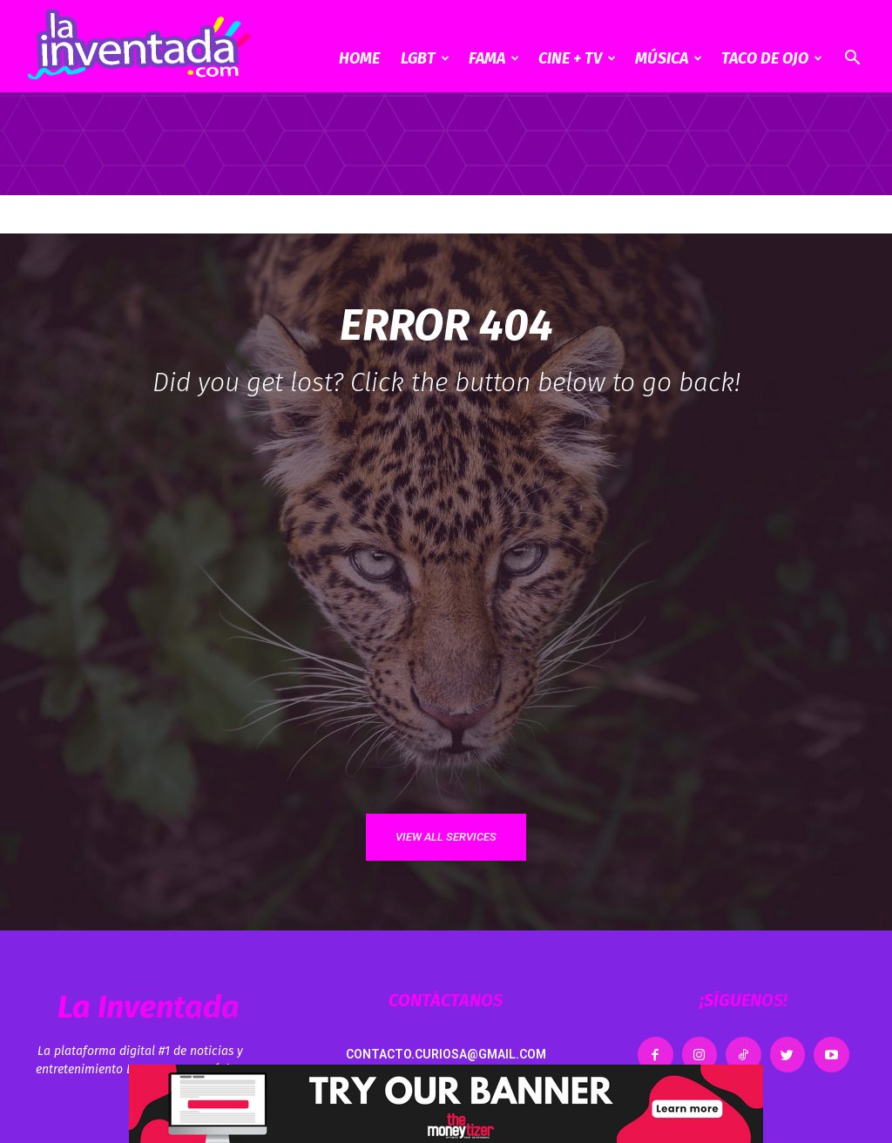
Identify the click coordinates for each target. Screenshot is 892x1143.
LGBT (425, 58)
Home (359, 58)
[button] (852, 59)
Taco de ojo (771, 58)
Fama (494, 58)
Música (668, 58)
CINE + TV (577, 58)
